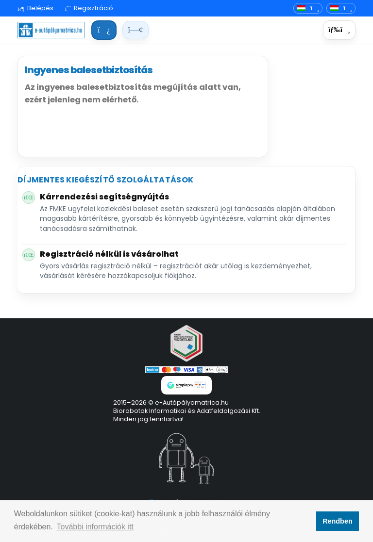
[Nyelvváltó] (307, 8)
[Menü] (339, 30)
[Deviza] (341, 8)
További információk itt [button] (95, 527)
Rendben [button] (337, 521)
